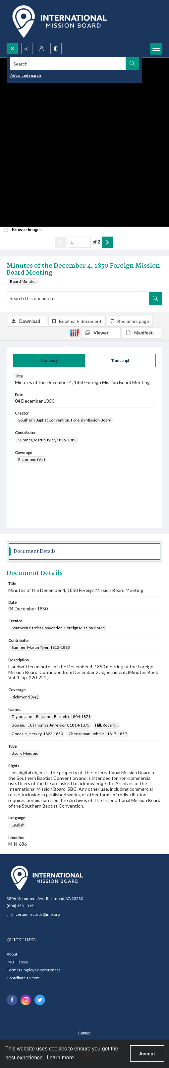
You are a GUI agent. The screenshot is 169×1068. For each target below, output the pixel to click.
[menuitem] (84, 1032)
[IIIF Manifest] (141, 333)
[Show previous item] (60, 242)
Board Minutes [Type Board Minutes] (25, 753)
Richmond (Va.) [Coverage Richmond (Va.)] (31, 459)
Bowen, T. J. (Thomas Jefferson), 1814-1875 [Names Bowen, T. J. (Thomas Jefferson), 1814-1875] (50, 725)
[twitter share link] (39, 1000)
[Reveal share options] (27, 48)
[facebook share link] (12, 1000)
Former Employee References (34, 969)
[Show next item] (107, 242)
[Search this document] (78, 298)
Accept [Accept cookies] (147, 1053)
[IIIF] (74, 332)
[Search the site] (68, 63)
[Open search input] (12, 48)
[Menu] (156, 49)
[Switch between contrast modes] (56, 48)
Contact (84, 1033)
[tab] (49, 360)
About (12, 954)
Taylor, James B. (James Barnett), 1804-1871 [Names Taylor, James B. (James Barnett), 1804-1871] (51, 716)
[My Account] (41, 48)
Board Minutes (23, 281)
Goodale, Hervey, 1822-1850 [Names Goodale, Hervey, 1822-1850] (37, 733)
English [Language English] (18, 825)
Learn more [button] (60, 1057)
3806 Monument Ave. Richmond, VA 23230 (45, 898)
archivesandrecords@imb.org (33, 914)
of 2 (96, 242)
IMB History (17, 961)
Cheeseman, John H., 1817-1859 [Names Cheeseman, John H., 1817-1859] (98, 733)
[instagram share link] (26, 1000)
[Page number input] (79, 242)
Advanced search (25, 75)
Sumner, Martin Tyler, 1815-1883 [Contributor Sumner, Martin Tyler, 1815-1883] (47, 439)
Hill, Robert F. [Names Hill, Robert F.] (106, 725)
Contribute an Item (23, 977)
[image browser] (25, 230)
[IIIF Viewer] (101, 333)
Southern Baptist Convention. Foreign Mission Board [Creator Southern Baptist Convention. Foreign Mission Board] (64, 420)
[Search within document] (155, 298)
